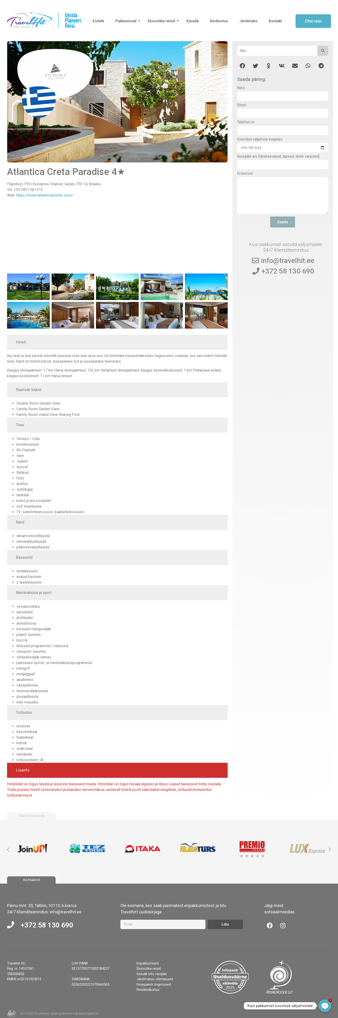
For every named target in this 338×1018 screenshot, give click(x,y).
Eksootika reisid (162, 21)
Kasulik (192, 21)
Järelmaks (248, 21)
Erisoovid (245, 174)
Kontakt (275, 21)
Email (241, 105)
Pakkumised (126, 21)
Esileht (98, 21)
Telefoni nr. (246, 122)
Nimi (241, 88)
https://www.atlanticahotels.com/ (44, 195)
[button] (242, 66)
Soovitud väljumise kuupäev (260, 139)
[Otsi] (277, 51)
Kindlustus (219, 21)
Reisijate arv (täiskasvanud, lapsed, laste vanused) (278, 157)
